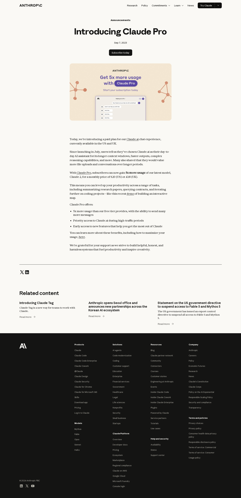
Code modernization (122, 355)
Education (117, 371)
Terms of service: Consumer (201, 452)
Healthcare (118, 392)
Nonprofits (117, 407)
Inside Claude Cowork (161, 397)
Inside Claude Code (160, 392)
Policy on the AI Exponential (201, 392)
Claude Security (81, 381)
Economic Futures (197, 366)
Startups (116, 423)
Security (116, 413)
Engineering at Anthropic (162, 381)
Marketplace (119, 460)
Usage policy (194, 458)
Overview (117, 439)
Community (156, 361)
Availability (156, 444)
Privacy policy (195, 428)
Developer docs (120, 444)
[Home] (30, 5)
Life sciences (119, 402)
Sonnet (77, 444)
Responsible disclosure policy (202, 442)
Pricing (77, 407)
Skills (76, 397)
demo (130, 193)
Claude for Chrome (83, 387)
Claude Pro (84, 172)
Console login (119, 486)
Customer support (121, 366)
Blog (152, 350)
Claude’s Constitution (198, 381)
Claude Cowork (81, 366)
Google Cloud (119, 476)
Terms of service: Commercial (202, 447)
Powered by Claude (160, 413)
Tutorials (154, 423)
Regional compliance (122, 465)
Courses (154, 371)
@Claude (78, 371)
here (82, 237)
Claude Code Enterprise (85, 361)
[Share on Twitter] (21, 271)
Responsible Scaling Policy (201, 397)
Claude (77, 350)
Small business (119, 418)
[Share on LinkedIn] (27, 271)
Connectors (156, 366)
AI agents (117, 350)
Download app (80, 402)
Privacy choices (196, 423)
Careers (192, 355)
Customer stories (159, 376)
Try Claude (206, 5)
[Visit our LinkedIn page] (21, 485)
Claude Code (80, 355)
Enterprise (117, 376)
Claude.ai (132, 139)
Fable (76, 434)
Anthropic (193, 350)
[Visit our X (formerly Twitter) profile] (27, 485)
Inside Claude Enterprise (162, 402)
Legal (115, 397)
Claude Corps (195, 387)
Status (154, 450)
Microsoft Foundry (121, 481)
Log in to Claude (81, 413)
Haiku (77, 450)
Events (154, 387)
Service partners (158, 418)
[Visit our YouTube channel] (33, 485)
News (190, 5)
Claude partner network (162, 355)
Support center (158, 455)
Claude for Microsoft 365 (85, 392)
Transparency (195, 407)
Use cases (155, 428)
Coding (116, 361)
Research (132, 5)
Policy (144, 5)
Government (118, 387)
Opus (76, 439)
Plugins (154, 407)
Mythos (77, 429)
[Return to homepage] (23, 345)
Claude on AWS (120, 471)
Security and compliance (200, 402)
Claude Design (81, 376)
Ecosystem (118, 455)
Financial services (121, 381)
